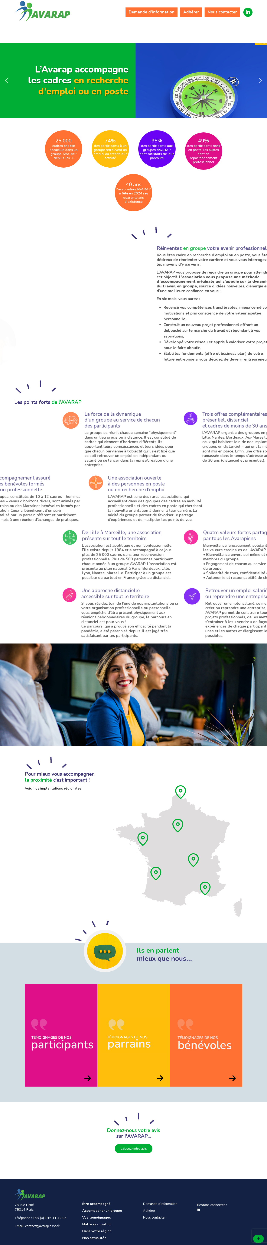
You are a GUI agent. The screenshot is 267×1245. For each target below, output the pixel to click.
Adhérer (191, 12)
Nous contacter (222, 12)
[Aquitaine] (156, 873)
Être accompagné (35, 30)
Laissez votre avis (133, 1148)
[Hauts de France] (181, 792)
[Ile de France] (178, 825)
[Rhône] (193, 860)
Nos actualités (244, 30)
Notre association (161, 30)
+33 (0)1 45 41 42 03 (50, 1218)
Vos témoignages (119, 30)
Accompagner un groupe (77, 30)
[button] (6, 80)
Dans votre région (203, 30)
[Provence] (205, 888)
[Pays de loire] (143, 839)
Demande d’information (151, 12)
